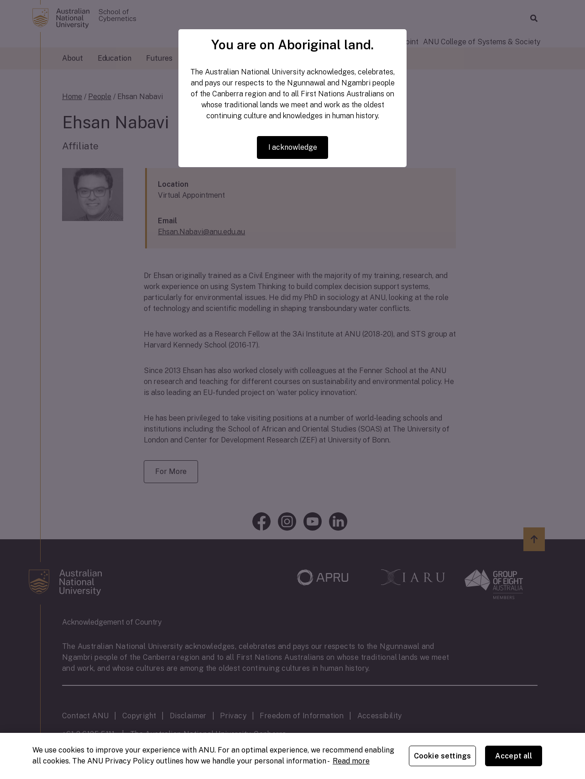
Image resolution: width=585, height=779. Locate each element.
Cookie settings (442, 756)
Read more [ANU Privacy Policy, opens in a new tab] (351, 761)
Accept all (514, 756)
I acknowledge (292, 147)
